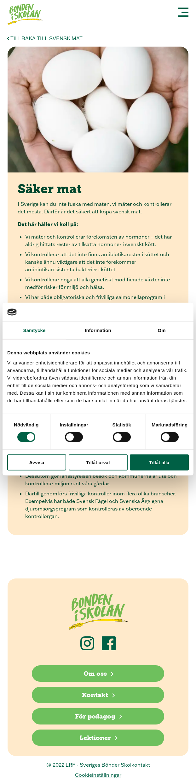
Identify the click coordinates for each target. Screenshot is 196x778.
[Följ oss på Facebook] (109, 643)
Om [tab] (161, 330)
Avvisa (36, 462)
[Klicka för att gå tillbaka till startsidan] (28, 15)
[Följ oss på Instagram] (87, 643)
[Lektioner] (98, 738)
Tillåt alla (159, 462)
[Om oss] (98, 673)
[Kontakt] (98, 695)
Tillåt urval (98, 462)
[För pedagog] (98, 716)
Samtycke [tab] (34, 330)
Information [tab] (98, 330)
